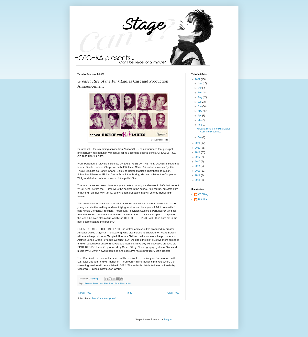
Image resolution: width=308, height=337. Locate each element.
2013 (198, 170)
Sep (200, 92)
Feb (200, 124)
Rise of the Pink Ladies (120, 283)
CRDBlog (203, 194)
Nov (200, 83)
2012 (198, 175)
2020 (198, 147)
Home (129, 292)
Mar (200, 120)
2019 (198, 152)
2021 (198, 143)
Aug (200, 97)
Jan (200, 137)
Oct (200, 88)
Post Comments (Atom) (104, 298)
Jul (200, 101)
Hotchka (202, 199)
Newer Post (84, 292)
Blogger (168, 319)
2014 (198, 166)
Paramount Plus (100, 283)
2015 (198, 161)
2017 (198, 157)
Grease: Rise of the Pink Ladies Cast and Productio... (213, 130)
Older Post (173, 292)
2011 (198, 180)
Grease (88, 283)
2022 (198, 79)
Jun (200, 106)
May (200, 111)
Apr (200, 115)
